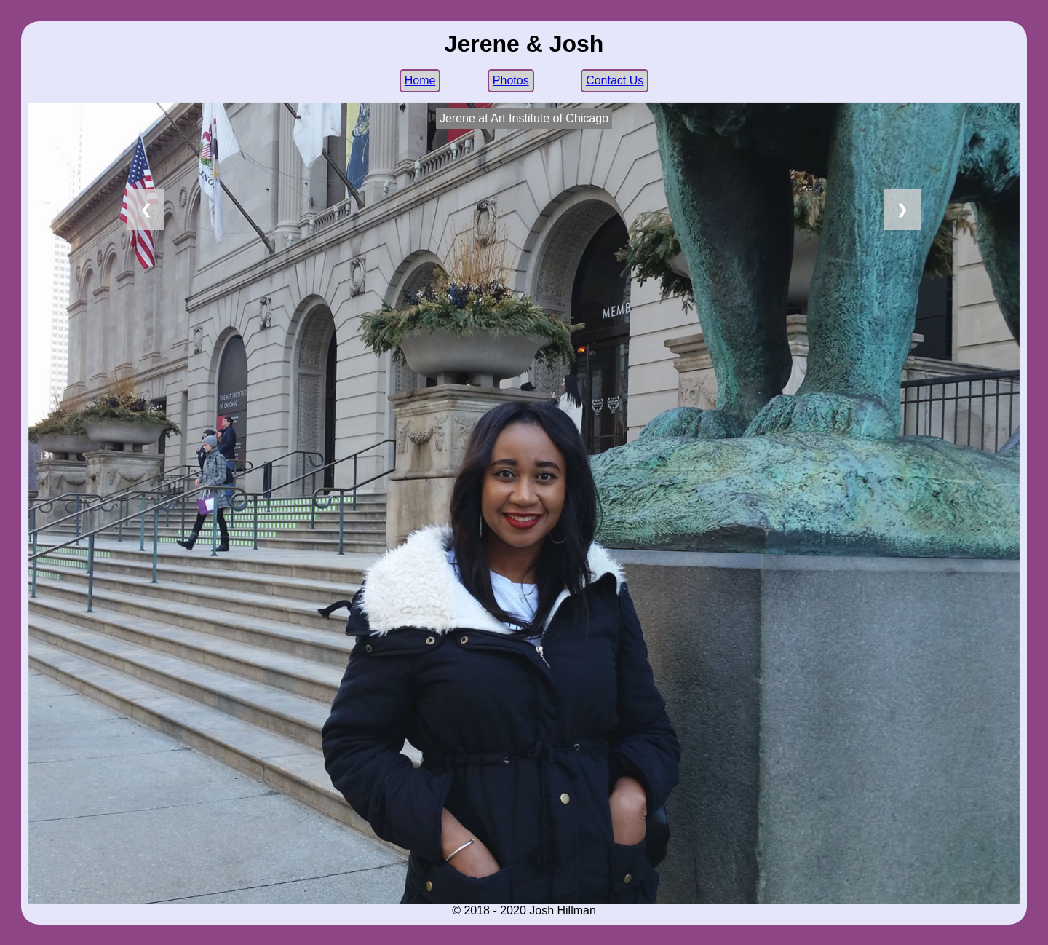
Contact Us (614, 80)
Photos (511, 80)
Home (420, 80)
